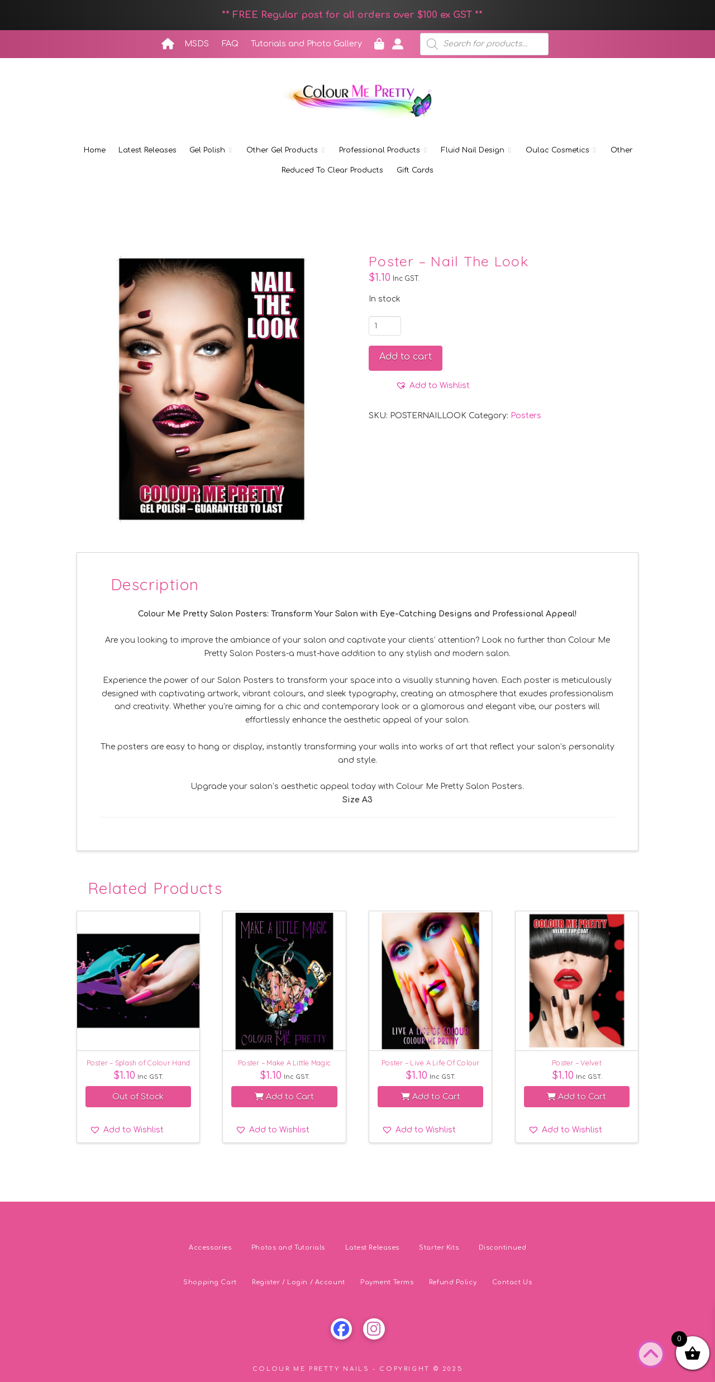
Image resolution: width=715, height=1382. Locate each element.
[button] (432, 386)
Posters (526, 416)
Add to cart (405, 357)
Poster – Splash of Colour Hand (138, 1062)
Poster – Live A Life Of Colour (431, 1062)
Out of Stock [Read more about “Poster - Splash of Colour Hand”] (138, 1097)
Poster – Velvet (577, 1062)
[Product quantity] (385, 325)
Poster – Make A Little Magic (284, 1062)
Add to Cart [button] (284, 1097)
